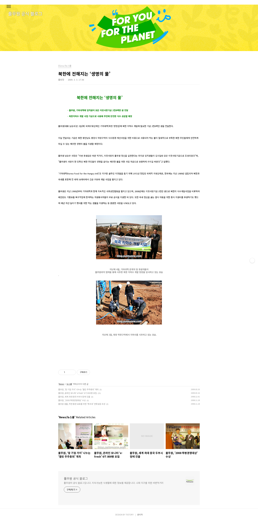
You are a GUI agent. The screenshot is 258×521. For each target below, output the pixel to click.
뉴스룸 (69, 384)
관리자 (140, 514)
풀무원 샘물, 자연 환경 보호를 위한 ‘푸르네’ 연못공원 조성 (81, 403)
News (61, 384)
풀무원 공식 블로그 (76, 478)
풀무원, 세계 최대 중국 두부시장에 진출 (74, 396)
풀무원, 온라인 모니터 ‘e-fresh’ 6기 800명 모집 (77, 393)
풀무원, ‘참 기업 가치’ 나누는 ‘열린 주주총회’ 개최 (78, 389)
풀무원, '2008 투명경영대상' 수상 (72, 400)
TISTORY (130, 514)
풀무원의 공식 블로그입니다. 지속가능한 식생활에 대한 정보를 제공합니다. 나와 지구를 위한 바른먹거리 (113, 482)
